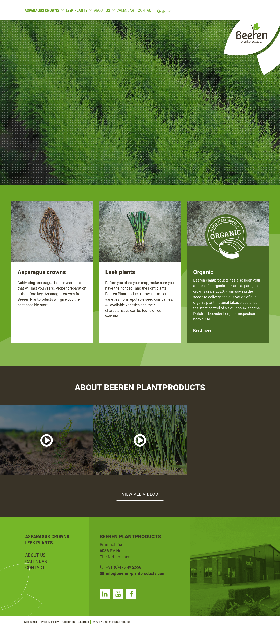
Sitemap (83, 621)
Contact (145, 10)
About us (102, 10)
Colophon (68, 621)
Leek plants (76, 10)
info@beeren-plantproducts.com (132, 573)
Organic (203, 272)
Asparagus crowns (42, 10)
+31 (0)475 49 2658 (120, 567)
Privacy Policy (50, 621)
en (248, 10)
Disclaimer (30, 621)
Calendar (125, 10)
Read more (202, 330)
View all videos (140, 494)
